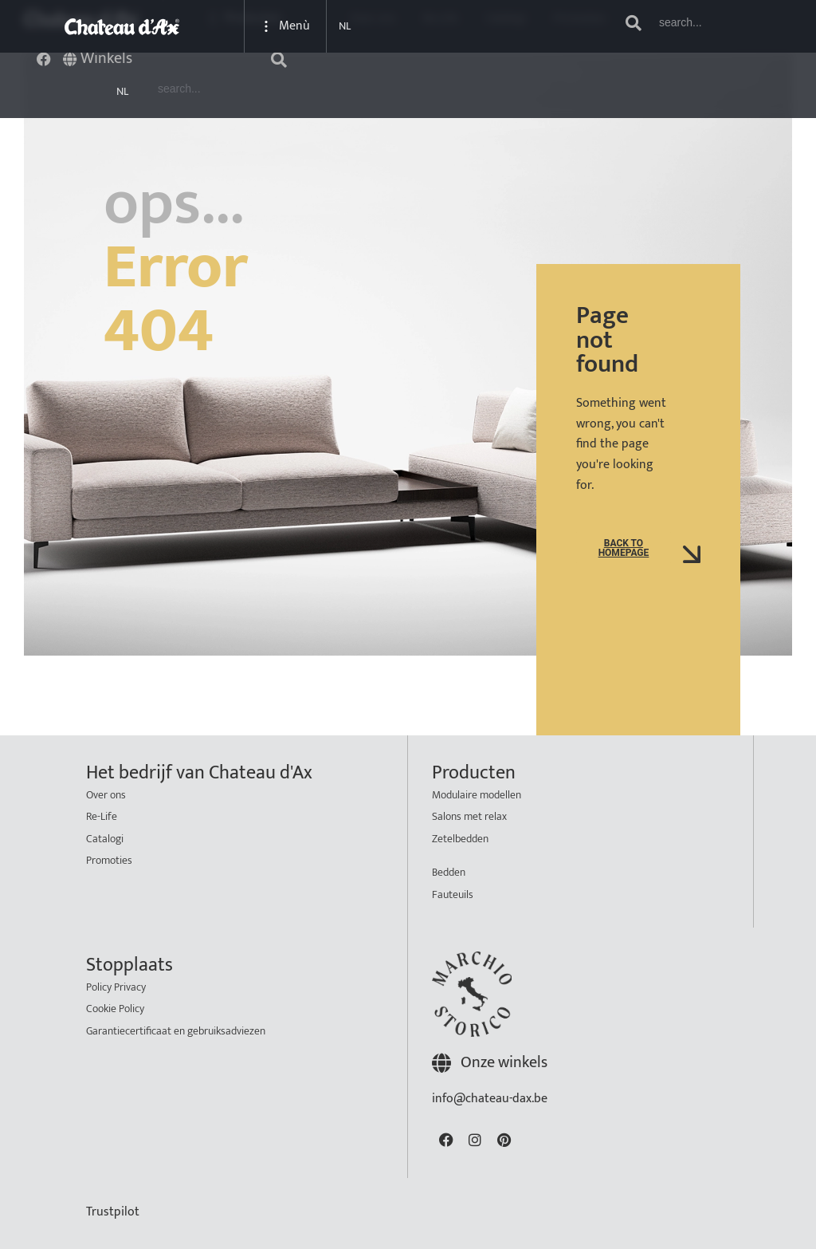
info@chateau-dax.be (489, 1098)
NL (122, 91)
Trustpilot (112, 1212)
